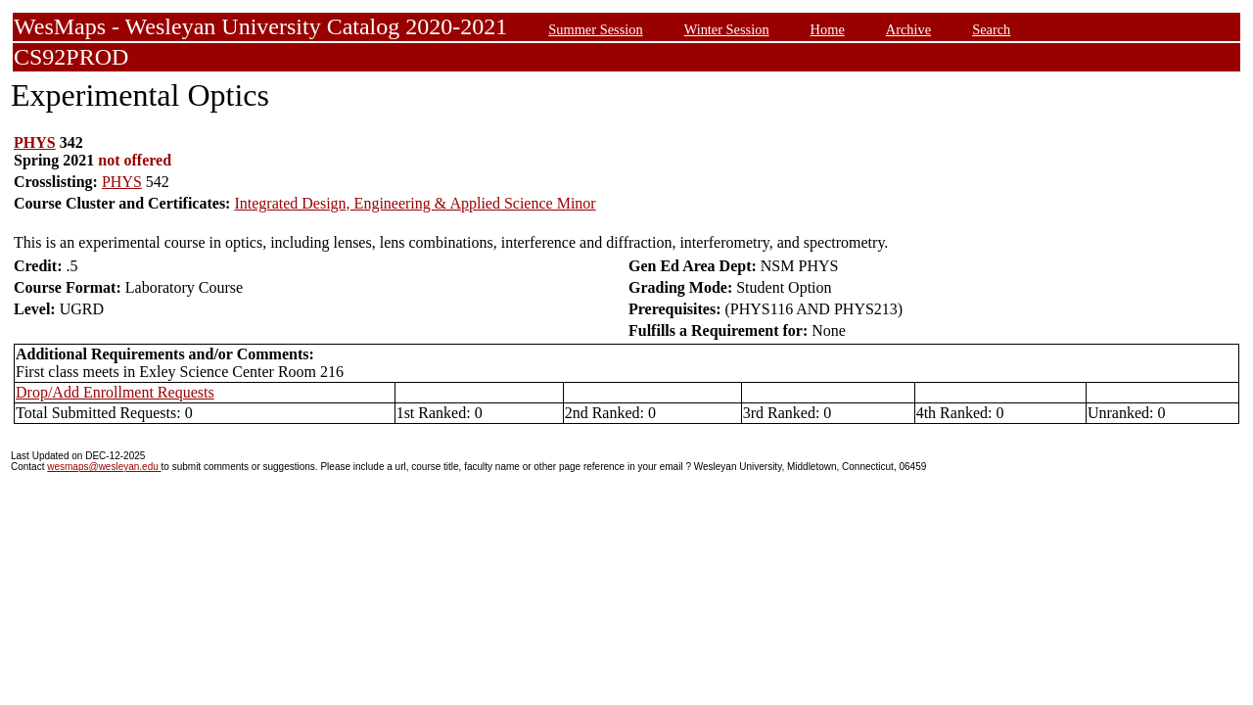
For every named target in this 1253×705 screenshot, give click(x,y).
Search (991, 29)
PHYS (35, 142)
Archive (908, 29)
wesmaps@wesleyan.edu (104, 466)
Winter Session (726, 29)
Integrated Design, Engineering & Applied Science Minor (414, 203)
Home (828, 29)
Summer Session (595, 29)
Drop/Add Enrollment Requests (115, 392)
